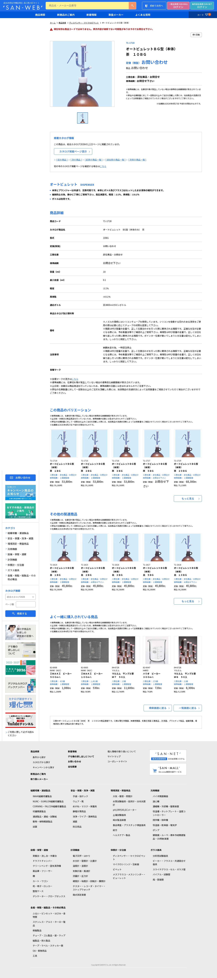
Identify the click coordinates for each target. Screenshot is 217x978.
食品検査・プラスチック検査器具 (129, 825)
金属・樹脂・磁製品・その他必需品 (48, 907)
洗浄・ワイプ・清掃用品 (85, 816)
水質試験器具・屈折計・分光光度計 (129, 803)
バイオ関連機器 (160, 796)
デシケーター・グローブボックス (49, 896)
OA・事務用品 (40, 950)
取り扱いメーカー (39, 779)
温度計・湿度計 (80, 865)
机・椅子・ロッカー (42, 886)
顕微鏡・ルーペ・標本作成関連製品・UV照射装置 (169, 836)
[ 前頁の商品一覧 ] (94, 159)
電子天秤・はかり (81, 855)
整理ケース (38, 891)
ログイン (178, 6)
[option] (82, 75)
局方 (115, 830)
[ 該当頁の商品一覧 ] (115, 159)
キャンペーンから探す (43, 767)
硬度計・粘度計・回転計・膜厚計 (89, 881)
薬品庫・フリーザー (42, 871)
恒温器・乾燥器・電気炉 (165, 825)
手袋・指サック (80, 796)
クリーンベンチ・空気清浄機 (47, 865)
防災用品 (77, 826)
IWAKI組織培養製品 (42, 796)
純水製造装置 (119, 819)
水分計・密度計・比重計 (85, 860)
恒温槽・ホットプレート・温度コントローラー (169, 813)
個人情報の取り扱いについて (122, 751)
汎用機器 (155, 790)
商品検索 (40, 15)
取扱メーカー (116, 15)
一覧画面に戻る (187, 708)
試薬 (35, 826)
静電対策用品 (79, 811)
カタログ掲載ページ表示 (73, 151)
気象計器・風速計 (81, 871)
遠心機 (156, 801)
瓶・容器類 (158, 879)
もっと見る (188, 498)
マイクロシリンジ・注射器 (126, 864)
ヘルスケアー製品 (121, 835)
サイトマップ (114, 756)
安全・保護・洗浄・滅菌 (83, 790)
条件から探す (39, 757)
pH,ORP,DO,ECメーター (125, 809)
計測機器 (75, 849)
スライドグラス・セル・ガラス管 (169, 869)
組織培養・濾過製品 (40, 790)
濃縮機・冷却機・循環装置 (166, 806)
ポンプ (156, 830)
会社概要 (72, 766)
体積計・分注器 (118, 849)
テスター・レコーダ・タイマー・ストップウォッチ (89, 888)
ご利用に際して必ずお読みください (21, 733)
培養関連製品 (39, 811)
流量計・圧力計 (80, 876)
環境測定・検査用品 (120, 790)
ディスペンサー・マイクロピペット (84, 22)
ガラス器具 (156, 849)
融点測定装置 (79, 894)
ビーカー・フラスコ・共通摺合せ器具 (169, 862)
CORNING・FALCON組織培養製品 (49, 806)
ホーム (52, 22)
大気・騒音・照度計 (123, 796)
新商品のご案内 (66, 15)
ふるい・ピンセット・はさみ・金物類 (49, 915)
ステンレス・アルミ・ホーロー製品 (49, 923)
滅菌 (75, 821)
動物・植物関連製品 (42, 821)
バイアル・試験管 (161, 874)
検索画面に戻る (157, 708)
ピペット (117, 869)
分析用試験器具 (160, 855)
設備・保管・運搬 (39, 849)
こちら (103, 166)
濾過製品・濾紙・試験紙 (45, 816)
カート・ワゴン (40, 881)
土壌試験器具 (119, 814)
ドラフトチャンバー (42, 860)
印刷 (196, 34)
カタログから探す (41, 762)
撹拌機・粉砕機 (160, 819)
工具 (35, 955)
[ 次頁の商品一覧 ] (137, 159)
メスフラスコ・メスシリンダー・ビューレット (129, 876)
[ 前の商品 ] (62, 159)
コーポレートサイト (117, 761)
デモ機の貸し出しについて (81, 756)
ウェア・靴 (78, 801)
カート (203, 14)
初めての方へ (156, 5)
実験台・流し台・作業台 (45, 855)
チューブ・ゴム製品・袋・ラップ (49, 935)
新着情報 (91, 15)
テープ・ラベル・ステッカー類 (48, 945)
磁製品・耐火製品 (41, 940)
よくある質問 (142, 15)
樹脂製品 (37, 930)
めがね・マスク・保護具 (85, 806)
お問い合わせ (22, 477)
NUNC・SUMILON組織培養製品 (48, 801)
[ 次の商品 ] (76, 159)
